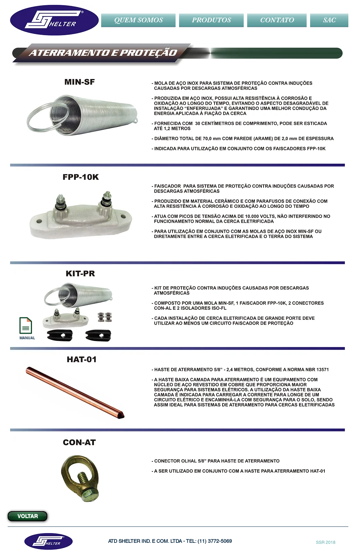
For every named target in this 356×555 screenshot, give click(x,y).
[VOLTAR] (27, 516)
